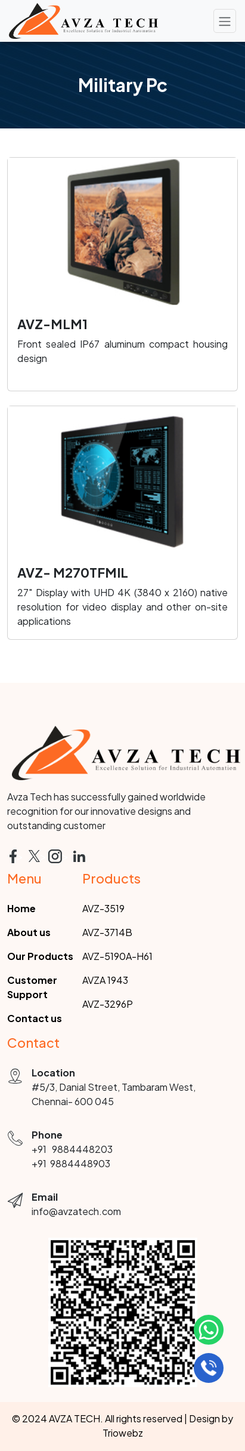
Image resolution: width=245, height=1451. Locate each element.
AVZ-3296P (107, 1004)
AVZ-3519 (103, 908)
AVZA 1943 (105, 980)
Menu (24, 878)
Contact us (34, 1018)
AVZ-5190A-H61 (117, 956)
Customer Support (32, 987)
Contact (33, 1043)
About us (29, 932)
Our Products (40, 956)
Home (21, 908)
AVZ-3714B (107, 932)
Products (111, 878)
